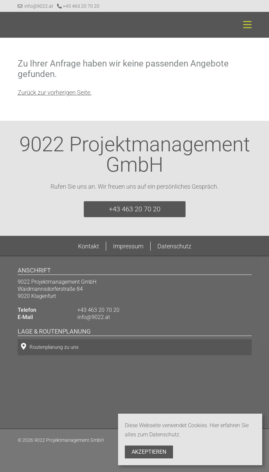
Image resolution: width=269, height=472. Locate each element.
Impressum (128, 246)
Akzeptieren (149, 452)
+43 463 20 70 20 (78, 6)
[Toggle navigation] (245, 25)
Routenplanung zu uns (50, 346)
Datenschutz (174, 246)
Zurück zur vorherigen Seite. (55, 92)
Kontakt (88, 246)
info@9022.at (35, 6)
